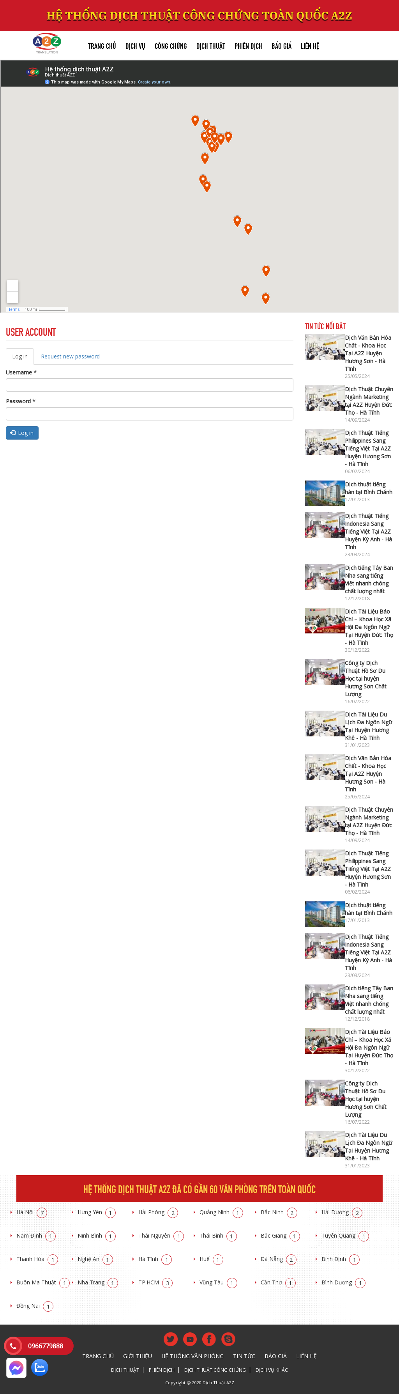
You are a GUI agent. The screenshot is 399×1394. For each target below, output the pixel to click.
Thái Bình (218, 1235)
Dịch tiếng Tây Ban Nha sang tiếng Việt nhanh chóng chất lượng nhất (369, 579)
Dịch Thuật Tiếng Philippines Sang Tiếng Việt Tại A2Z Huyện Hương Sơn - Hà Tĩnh (368, 448)
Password (20, 401)
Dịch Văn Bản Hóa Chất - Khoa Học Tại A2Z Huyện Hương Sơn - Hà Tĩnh (368, 353)
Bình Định (340, 1259)
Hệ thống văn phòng (192, 1356)
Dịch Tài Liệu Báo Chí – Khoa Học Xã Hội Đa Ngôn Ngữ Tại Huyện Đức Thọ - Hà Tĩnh (369, 627)
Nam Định (36, 1235)
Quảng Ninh (221, 1212)
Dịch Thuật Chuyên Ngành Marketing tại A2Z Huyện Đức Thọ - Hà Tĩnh (369, 400)
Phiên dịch (248, 45)
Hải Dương (341, 1212)
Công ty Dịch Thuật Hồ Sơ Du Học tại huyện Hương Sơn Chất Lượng (366, 678)
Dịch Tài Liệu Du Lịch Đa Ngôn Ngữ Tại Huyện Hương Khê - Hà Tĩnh (368, 726)
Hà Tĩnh (155, 1259)
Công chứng (171, 45)
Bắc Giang (280, 1235)
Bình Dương (343, 1282)
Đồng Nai (34, 1305)
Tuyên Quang (345, 1235)
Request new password (70, 356)
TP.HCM (155, 1282)
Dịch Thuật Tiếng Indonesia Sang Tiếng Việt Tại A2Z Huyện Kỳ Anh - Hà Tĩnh (368, 531)
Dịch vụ (135, 45)
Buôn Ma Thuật (43, 1282)
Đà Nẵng (279, 1259)
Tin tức (244, 1356)
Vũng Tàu (218, 1282)
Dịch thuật (210, 45)
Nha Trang (98, 1282)
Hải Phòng (158, 1212)
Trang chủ (102, 45)
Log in (23, 359)
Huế (211, 1259)
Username (21, 372)
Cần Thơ (278, 1282)
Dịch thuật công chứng (215, 1370)
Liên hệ (310, 45)
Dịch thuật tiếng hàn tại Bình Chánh (368, 488)
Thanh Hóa (37, 1259)
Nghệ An (95, 1259)
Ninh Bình (97, 1235)
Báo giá (281, 45)
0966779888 (45, 1346)
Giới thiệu (137, 1356)
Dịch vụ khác (272, 1370)
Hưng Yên (97, 1212)
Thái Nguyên (161, 1235)
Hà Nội (31, 1212)
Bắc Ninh (279, 1212)
